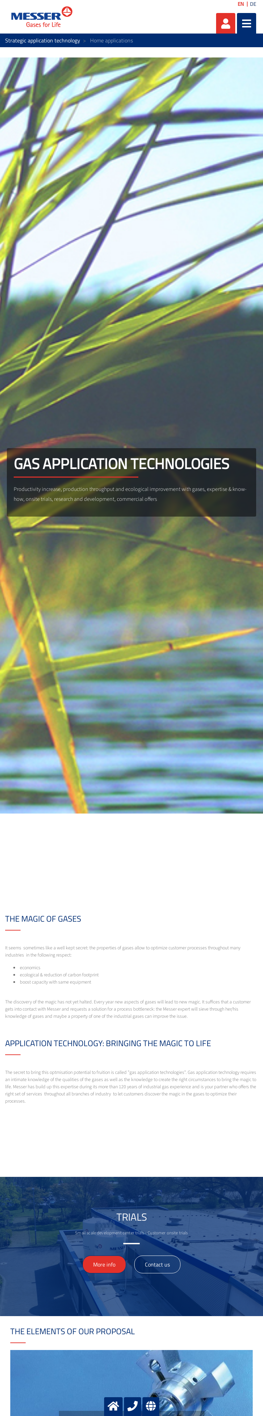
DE (253, 4)
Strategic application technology (42, 40)
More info (104, 1264)
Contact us (157, 1264)
